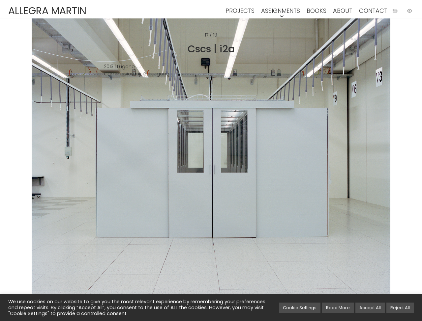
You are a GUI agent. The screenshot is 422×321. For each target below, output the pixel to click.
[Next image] (316, 171)
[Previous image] (105, 171)
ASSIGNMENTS (280, 11)
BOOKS (316, 11)
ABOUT (342, 11)
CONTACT (373, 11)
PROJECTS (240, 11)
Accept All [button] (370, 308)
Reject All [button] (400, 308)
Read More (338, 308)
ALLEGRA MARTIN (47, 11)
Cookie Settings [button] (299, 308)
